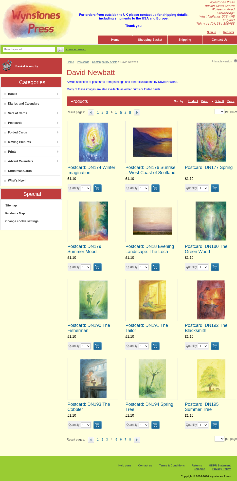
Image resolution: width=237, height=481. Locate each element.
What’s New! (15, 180)
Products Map (15, 213)
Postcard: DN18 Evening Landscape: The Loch (149, 249)
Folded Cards (15, 132)
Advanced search (76, 49)
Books (10, 94)
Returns (197, 465)
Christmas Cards (18, 171)
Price (204, 101)
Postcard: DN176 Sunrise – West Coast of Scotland (150, 170)
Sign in (211, 32)
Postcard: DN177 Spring (209, 167)
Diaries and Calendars (21, 103)
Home (115, 39)
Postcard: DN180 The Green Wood (206, 249)
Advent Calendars (18, 161)
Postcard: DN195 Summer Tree (202, 407)
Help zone (124, 465)
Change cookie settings (22, 221)
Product (193, 101)
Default (219, 101)
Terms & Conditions (172, 465)
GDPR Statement (220, 465)
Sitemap (11, 205)
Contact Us (219, 39)
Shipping (185, 39)
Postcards (13, 123)
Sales (231, 101)
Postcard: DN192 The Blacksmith (206, 328)
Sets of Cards (15, 113)
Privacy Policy (221, 468)
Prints (10, 151)
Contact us (145, 465)
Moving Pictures (17, 142)
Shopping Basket (150, 39)
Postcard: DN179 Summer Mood (84, 249)
